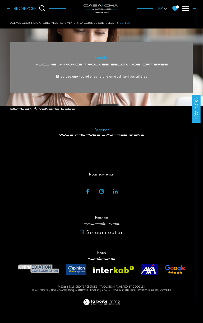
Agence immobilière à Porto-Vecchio (36, 23)
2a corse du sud (92, 23)
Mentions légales (87, 290)
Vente (71, 23)
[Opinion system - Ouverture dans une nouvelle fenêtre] (76, 269)
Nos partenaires (124, 290)
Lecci (111, 23)
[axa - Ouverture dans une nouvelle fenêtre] (149, 269)
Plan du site (40, 290)
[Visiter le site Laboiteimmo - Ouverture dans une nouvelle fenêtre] (101, 307)
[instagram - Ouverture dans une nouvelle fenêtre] (101, 191)
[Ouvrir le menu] (185, 8)
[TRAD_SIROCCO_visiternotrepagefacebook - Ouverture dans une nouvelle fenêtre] (87, 191)
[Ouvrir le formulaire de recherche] (30, 8)
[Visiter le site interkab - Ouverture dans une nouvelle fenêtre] (113, 269)
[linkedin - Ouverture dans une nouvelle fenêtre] (115, 191)
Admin (106, 290)
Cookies (165, 290)
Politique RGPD (147, 290)
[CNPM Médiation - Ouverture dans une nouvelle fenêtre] (38, 269)
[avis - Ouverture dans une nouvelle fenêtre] (175, 269)
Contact (196, 108)
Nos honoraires (62, 290)
